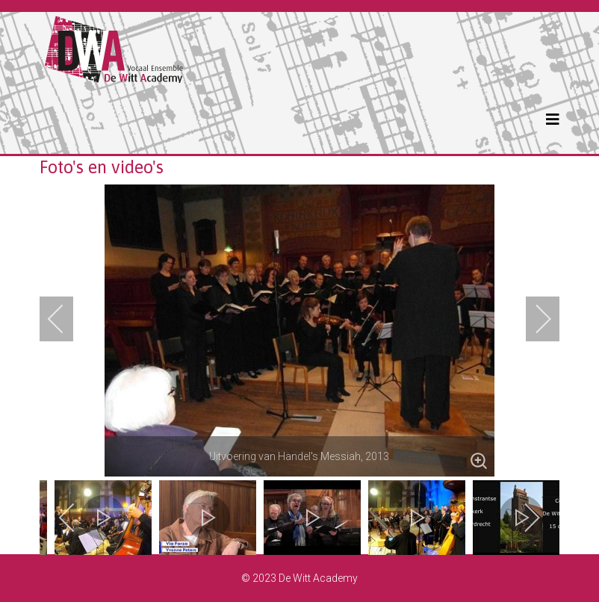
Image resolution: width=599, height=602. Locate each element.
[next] (533, 319)
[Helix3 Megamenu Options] (552, 119)
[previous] (66, 319)
